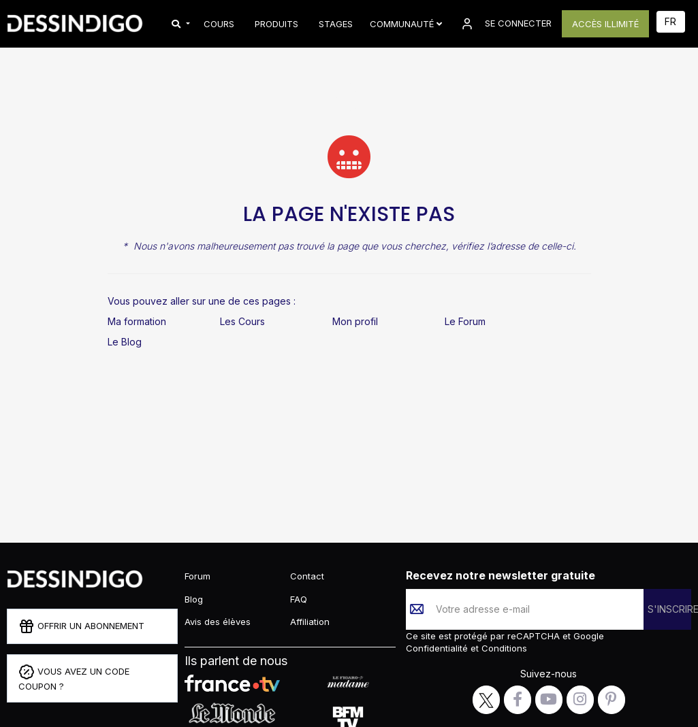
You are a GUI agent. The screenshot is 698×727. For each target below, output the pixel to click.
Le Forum (465, 321)
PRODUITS (276, 23)
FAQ (298, 599)
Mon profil (355, 321)
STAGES (336, 23)
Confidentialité (438, 648)
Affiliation (310, 621)
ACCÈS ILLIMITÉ (605, 23)
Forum (197, 576)
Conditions (503, 648)
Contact (307, 576)
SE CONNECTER (505, 24)
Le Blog (125, 342)
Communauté (406, 23)
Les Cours (242, 321)
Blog (194, 599)
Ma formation (137, 321)
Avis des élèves (218, 621)
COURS (219, 23)
